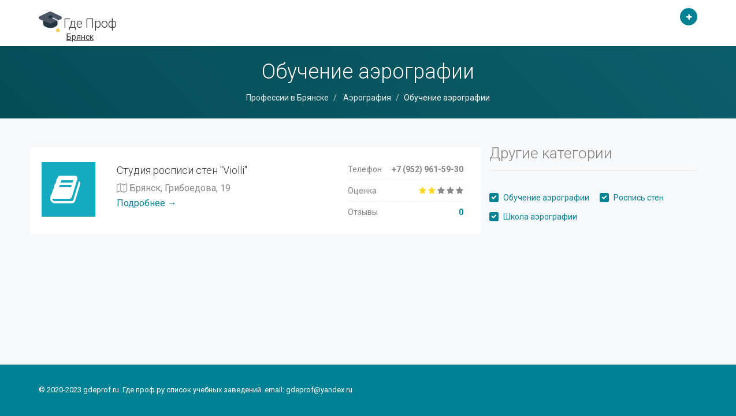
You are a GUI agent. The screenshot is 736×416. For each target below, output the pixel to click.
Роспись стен (639, 197)
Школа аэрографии (540, 216)
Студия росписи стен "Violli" (182, 170)
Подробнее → (147, 203)
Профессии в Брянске (287, 97)
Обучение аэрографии (546, 197)
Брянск (80, 37)
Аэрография (366, 97)
